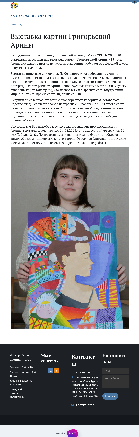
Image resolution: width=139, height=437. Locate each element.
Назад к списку (16, 25)
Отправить (110, 396)
